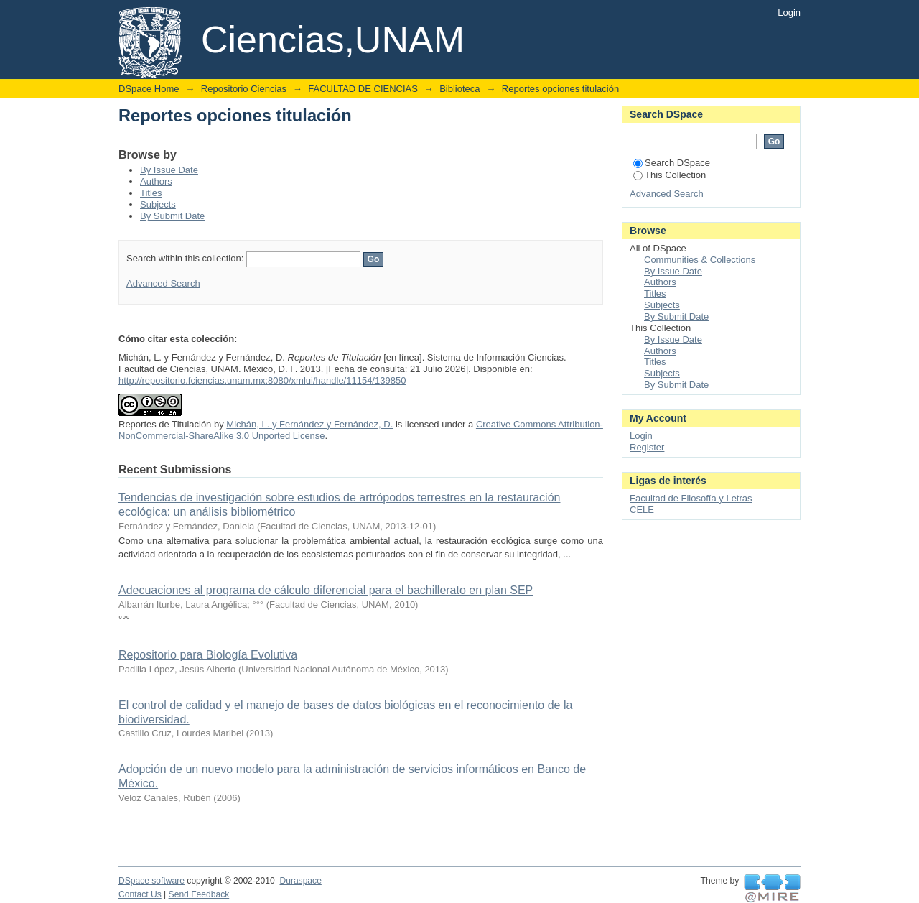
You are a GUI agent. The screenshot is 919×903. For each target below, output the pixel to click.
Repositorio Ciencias (243, 88)
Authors (156, 181)
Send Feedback (199, 894)
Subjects (158, 204)
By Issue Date (169, 170)
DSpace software (151, 881)
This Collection (669, 175)
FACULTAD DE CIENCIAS (363, 88)
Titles (151, 192)
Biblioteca (459, 88)
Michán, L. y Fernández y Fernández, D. (309, 424)
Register (647, 447)
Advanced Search (163, 283)
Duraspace (300, 881)
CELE (642, 509)
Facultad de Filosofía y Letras (691, 498)
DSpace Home (148, 88)
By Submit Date (172, 215)
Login (789, 12)
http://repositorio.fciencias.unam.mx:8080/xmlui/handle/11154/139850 (262, 380)
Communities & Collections (699, 259)
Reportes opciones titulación (560, 88)
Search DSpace (671, 162)
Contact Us (140, 894)
